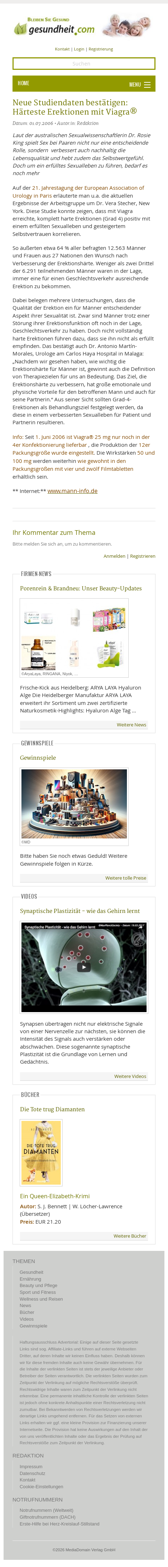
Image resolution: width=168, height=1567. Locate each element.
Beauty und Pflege (38, 1285)
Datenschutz (32, 1473)
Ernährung (30, 1279)
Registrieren (142, 556)
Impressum (31, 1466)
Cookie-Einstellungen (41, 1486)
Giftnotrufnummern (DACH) (47, 1517)
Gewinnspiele (38, 758)
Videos (27, 1319)
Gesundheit (31, 1272)
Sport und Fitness (38, 1292)
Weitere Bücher (130, 1236)
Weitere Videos (130, 1076)
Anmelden (114, 556)
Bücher (27, 1312)
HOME (23, 83)
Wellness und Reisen (41, 1299)
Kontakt (62, 49)
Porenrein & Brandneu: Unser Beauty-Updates (81, 588)
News (25, 1305)
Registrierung (101, 49)
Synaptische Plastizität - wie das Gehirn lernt (80, 911)
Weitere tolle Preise (125, 878)
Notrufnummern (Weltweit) (46, 1510)
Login (79, 49)
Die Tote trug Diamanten (52, 1109)
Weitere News (131, 725)
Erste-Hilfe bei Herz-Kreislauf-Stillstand (59, 1524)
